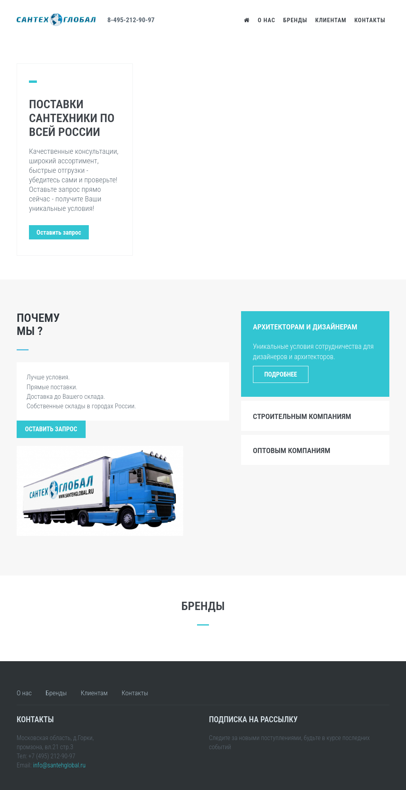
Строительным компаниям (302, 416)
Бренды (295, 20)
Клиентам (331, 20)
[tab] (315, 326)
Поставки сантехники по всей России (72, 118)
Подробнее (280, 374)
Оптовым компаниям (291, 450)
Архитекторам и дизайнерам (305, 326)
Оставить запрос (51, 429)
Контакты (369, 20)
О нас (266, 20)
